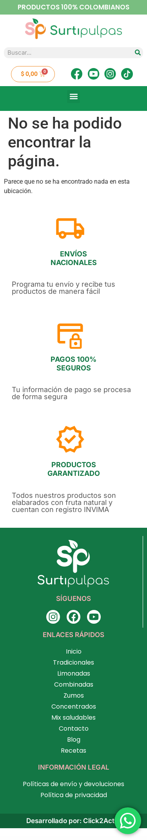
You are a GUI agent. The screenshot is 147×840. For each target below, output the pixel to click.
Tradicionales (73, 662)
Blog (73, 739)
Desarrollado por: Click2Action (75, 821)
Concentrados (73, 706)
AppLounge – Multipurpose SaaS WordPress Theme (70, 839)
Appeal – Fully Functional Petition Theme (57, 838)
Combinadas (73, 684)
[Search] (137, 52)
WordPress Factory (9, 838)
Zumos (74, 695)
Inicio (74, 651)
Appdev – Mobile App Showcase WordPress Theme (40, 838)
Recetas (73, 750)
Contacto (74, 728)
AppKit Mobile (105, 838)
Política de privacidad (73, 794)
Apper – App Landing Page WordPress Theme (74, 838)
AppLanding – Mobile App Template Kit (116, 838)
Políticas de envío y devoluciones (73, 783)
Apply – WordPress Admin (85, 839)
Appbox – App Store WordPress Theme (22, 838)
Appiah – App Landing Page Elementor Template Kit (93, 838)
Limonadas (73, 673)
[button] (73, 96)
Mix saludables (73, 717)
